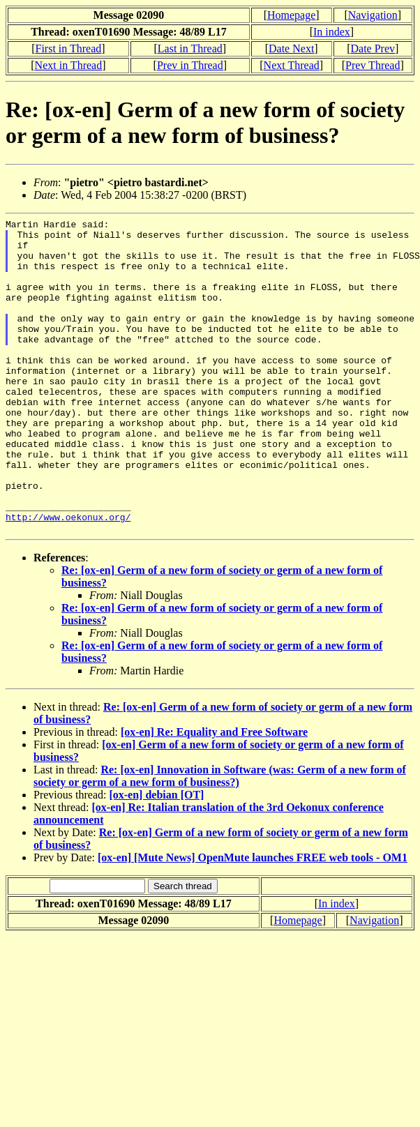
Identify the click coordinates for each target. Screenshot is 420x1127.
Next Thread (292, 65)
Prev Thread (372, 65)
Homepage (291, 15)
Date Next (291, 48)
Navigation (373, 15)
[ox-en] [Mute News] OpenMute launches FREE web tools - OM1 (252, 920)
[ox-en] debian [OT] (156, 857)
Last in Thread (190, 48)
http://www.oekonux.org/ (68, 577)
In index (331, 32)
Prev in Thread (190, 65)
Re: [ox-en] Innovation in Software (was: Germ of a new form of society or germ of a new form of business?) (219, 838)
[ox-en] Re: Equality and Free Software (214, 795)
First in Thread (68, 48)
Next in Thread (69, 65)
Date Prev (372, 48)
